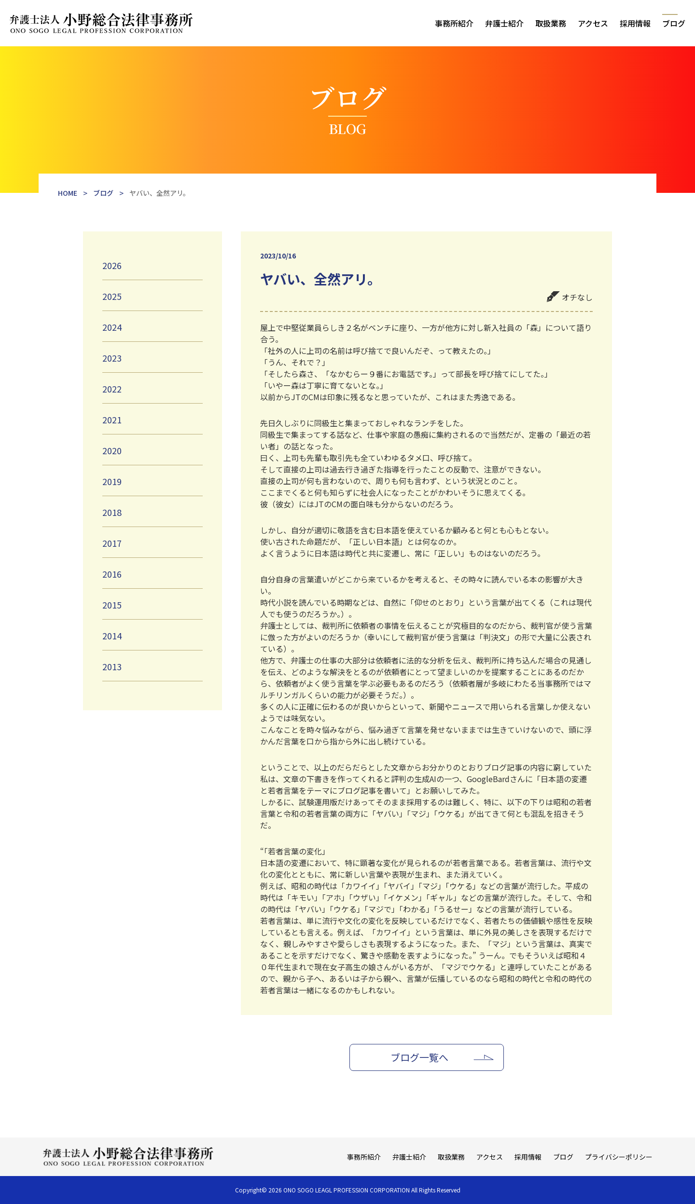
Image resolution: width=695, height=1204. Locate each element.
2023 (112, 358)
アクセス (593, 23)
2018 (112, 512)
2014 (112, 635)
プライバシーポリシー (619, 1157)
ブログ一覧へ (419, 1057)
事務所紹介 (454, 23)
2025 (112, 296)
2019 (112, 481)
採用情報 (635, 23)
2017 (112, 543)
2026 (112, 265)
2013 (112, 666)
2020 (112, 450)
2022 (112, 388)
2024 (112, 327)
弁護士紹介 (504, 23)
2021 (112, 419)
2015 (112, 604)
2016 (112, 574)
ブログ (673, 23)
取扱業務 (550, 23)
